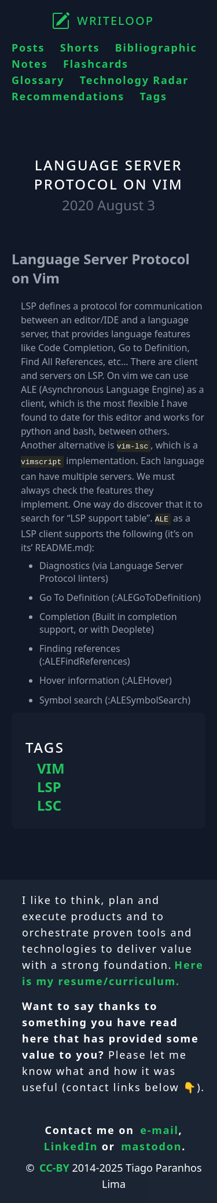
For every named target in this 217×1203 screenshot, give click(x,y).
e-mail (159, 1126)
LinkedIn (71, 1143)
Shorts (80, 47)
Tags (153, 96)
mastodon (151, 1143)
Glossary (38, 80)
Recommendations (68, 96)
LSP (49, 783)
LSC (49, 802)
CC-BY (54, 1164)
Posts (28, 47)
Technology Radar (134, 80)
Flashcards (95, 64)
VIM (51, 765)
